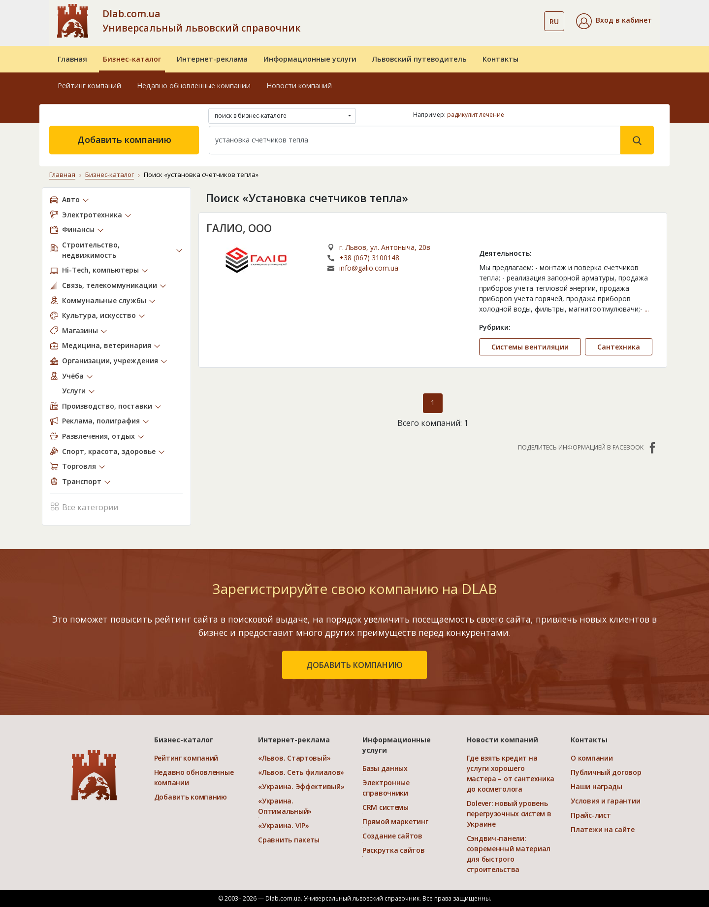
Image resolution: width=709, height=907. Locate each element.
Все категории (84, 506)
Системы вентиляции (530, 346)
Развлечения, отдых (98, 436)
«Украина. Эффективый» (301, 786)
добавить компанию (354, 665)
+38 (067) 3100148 (369, 257)
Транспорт (81, 481)
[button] (614, 21)
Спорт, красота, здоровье (109, 450)
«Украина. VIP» (283, 825)
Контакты (500, 59)
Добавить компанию (124, 139)
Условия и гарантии (605, 800)
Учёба (73, 375)
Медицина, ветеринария (106, 345)
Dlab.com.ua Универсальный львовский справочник (201, 21)
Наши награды (596, 786)
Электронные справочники (386, 788)
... (647, 309)
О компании (591, 758)
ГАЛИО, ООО (239, 228)
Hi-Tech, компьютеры (100, 270)
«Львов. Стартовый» (294, 758)
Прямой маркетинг (395, 821)
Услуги (74, 390)
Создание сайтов (392, 835)
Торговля (79, 466)
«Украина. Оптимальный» (285, 806)
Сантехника (618, 346)
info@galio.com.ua (368, 268)
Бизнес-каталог (132, 59)
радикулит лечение (475, 114)
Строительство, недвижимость (91, 250)
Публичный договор (606, 772)
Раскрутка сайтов (393, 850)
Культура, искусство (99, 315)
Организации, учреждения (110, 360)
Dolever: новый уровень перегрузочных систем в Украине (509, 814)
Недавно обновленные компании (194, 85)
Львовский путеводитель (419, 59)
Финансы (78, 229)
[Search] (414, 140)
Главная (72, 59)
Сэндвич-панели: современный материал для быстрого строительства (508, 854)
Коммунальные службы (104, 300)
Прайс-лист (591, 815)
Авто (71, 199)
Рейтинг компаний (89, 85)
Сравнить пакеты (289, 839)
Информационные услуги (309, 59)
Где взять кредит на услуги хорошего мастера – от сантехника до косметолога (511, 773)
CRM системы (385, 807)
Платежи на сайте (603, 829)
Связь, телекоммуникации (109, 285)
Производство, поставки (107, 406)
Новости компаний (299, 85)
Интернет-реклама (212, 59)
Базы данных (385, 768)
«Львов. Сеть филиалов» (301, 772)
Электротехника (92, 214)
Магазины (80, 330)
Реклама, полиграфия (101, 420)
